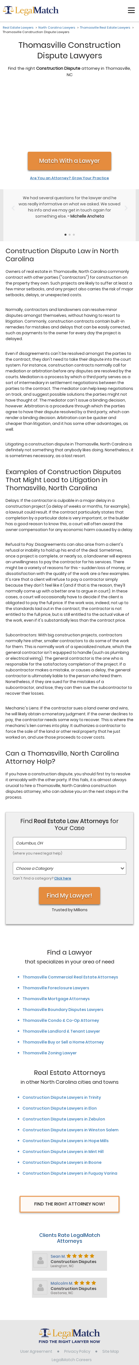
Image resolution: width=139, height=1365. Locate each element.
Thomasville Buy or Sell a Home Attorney (63, 983)
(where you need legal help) (37, 794)
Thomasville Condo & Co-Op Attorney (61, 962)
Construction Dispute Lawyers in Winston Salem (70, 1071)
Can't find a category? (42, 819)
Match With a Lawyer (69, 102)
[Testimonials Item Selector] (65, 176)
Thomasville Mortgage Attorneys (56, 940)
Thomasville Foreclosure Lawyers (56, 929)
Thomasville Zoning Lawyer (50, 994)
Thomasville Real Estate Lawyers (105, 27)
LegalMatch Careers (72, 1301)
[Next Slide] (126, 149)
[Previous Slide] (12, 149)
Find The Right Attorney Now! (69, 1145)
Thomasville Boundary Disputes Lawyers (63, 951)
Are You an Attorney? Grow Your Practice (69, 119)
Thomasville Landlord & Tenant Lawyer (61, 972)
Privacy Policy (77, 1293)
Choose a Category (34, 810)
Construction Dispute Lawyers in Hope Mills (66, 1082)
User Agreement (36, 1293)
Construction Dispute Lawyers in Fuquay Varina (70, 1114)
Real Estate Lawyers (18, 27)
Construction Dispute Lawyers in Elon (60, 1049)
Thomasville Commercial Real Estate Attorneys (70, 918)
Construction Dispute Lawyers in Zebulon (64, 1060)
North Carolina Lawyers (56, 27)
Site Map (110, 1293)
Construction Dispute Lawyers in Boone (62, 1104)
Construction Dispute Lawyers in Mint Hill (63, 1093)
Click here (62, 819)
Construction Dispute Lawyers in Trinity (62, 1039)
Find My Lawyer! (69, 837)
